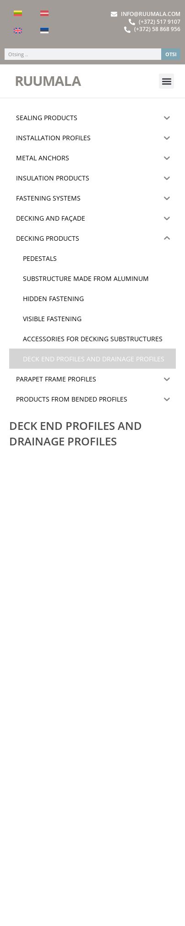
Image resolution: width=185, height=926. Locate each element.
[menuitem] (18, 13)
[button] (166, 81)
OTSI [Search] (171, 54)
